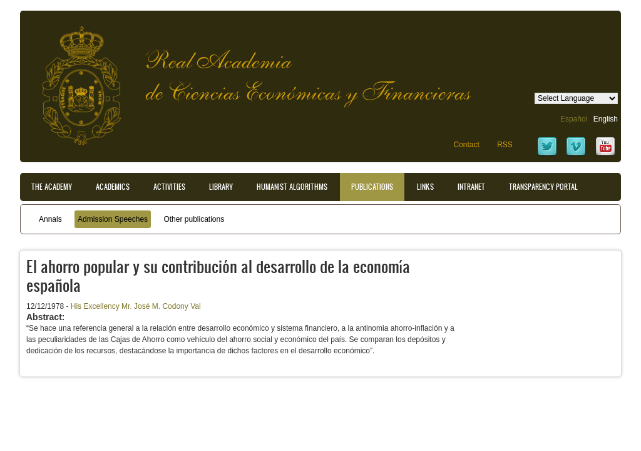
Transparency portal (543, 187)
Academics (113, 187)
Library (221, 187)
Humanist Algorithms (292, 187)
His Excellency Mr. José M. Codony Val (136, 306)
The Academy (51, 187)
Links (425, 187)
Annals (50, 219)
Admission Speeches (113, 219)
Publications (372, 187)
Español (573, 119)
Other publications (193, 219)
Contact (466, 144)
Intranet (471, 187)
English (605, 119)
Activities (169, 187)
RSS (505, 144)
